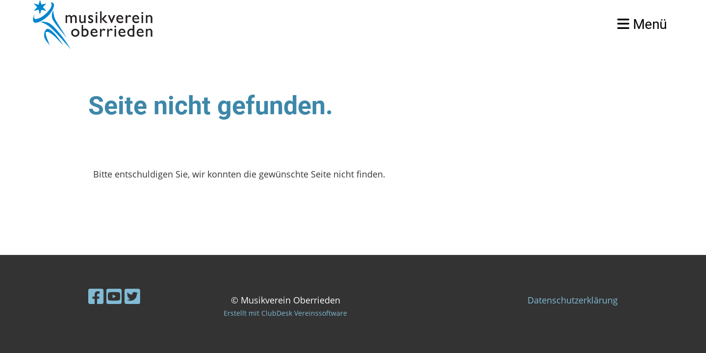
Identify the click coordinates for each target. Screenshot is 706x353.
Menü (642, 24)
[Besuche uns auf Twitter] (132, 296)
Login (584, 24)
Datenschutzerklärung (573, 300)
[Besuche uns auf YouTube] (114, 296)
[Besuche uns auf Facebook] (96, 296)
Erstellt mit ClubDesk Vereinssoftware (285, 313)
